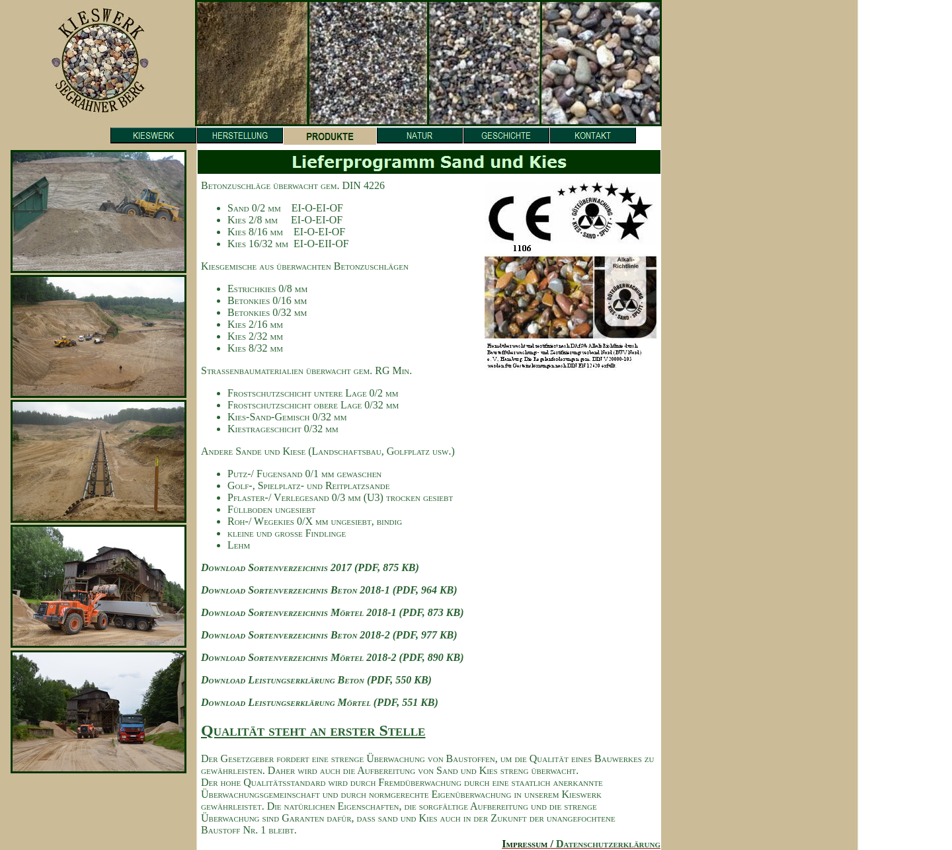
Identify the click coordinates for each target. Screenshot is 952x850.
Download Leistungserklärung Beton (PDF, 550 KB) (316, 679)
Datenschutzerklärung (608, 843)
